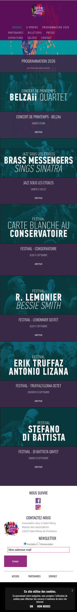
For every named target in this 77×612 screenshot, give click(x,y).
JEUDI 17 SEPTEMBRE (38, 255)
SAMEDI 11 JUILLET (38, 189)
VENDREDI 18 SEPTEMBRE (38, 392)
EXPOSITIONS (15, 37)
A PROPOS (32, 27)
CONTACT (46, 37)
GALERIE (32, 37)
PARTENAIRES (16, 32)
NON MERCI (43, 606)
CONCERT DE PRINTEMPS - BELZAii (38, 116)
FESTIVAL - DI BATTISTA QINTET (38, 451)
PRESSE (50, 32)
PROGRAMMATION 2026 (56, 27)
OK (31, 606)
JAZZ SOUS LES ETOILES (38, 182)
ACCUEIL (17, 27)
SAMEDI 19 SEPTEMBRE (38, 458)
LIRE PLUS (38, 132)
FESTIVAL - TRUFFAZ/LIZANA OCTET (38, 385)
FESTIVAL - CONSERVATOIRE (39, 248)
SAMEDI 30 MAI (38, 123)
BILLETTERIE (35, 32)
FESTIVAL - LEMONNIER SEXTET (39, 319)
